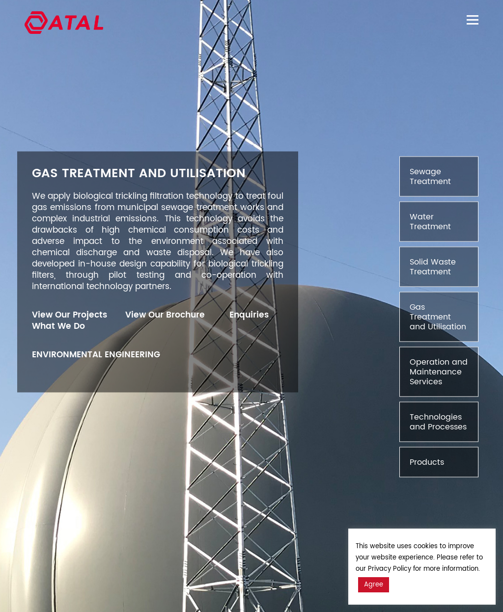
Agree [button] (373, 585)
